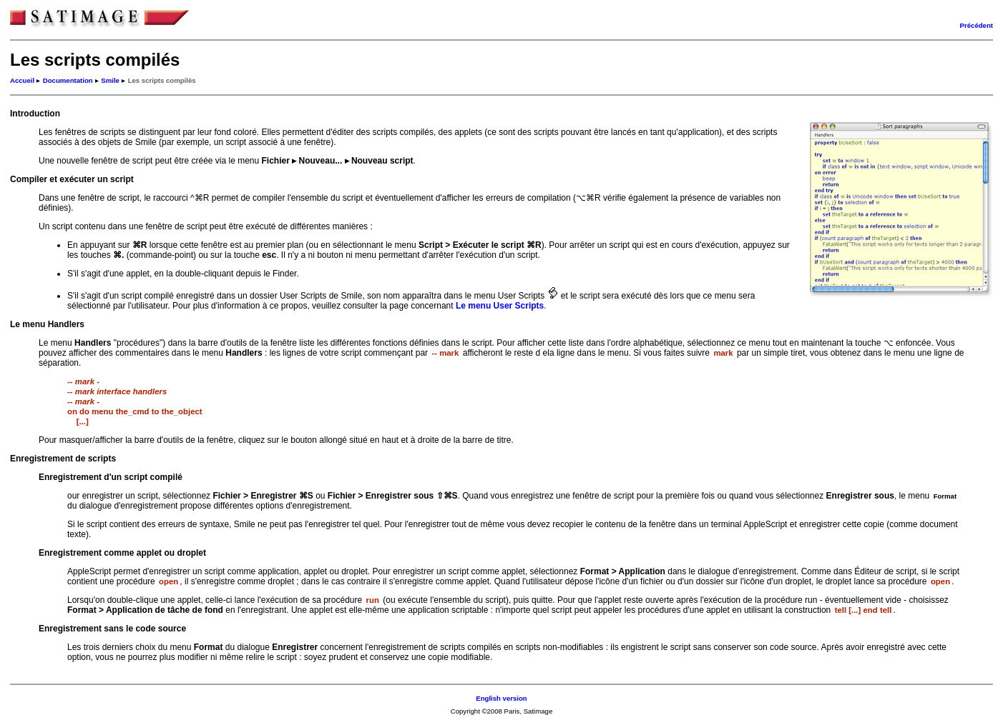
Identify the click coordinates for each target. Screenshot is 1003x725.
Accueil (22, 80)
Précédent (976, 25)
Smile (110, 80)
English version (501, 698)
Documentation (68, 80)
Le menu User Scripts (500, 306)
